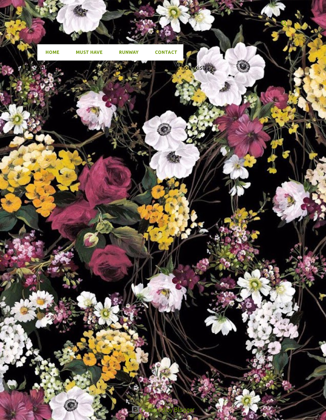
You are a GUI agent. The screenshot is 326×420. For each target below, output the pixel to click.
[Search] (284, 23)
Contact (164, 52)
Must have (87, 52)
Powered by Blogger (163, 409)
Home (50, 52)
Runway (126, 52)
